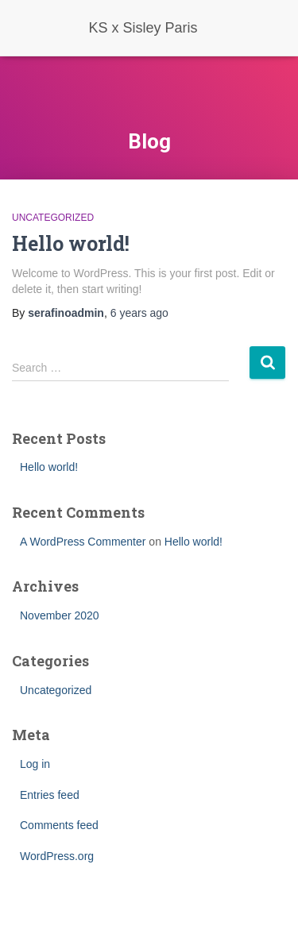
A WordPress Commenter (82, 541)
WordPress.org (57, 856)
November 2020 (59, 615)
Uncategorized (53, 217)
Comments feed (59, 825)
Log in (35, 764)
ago (139, 313)
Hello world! (71, 243)
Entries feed (49, 795)
